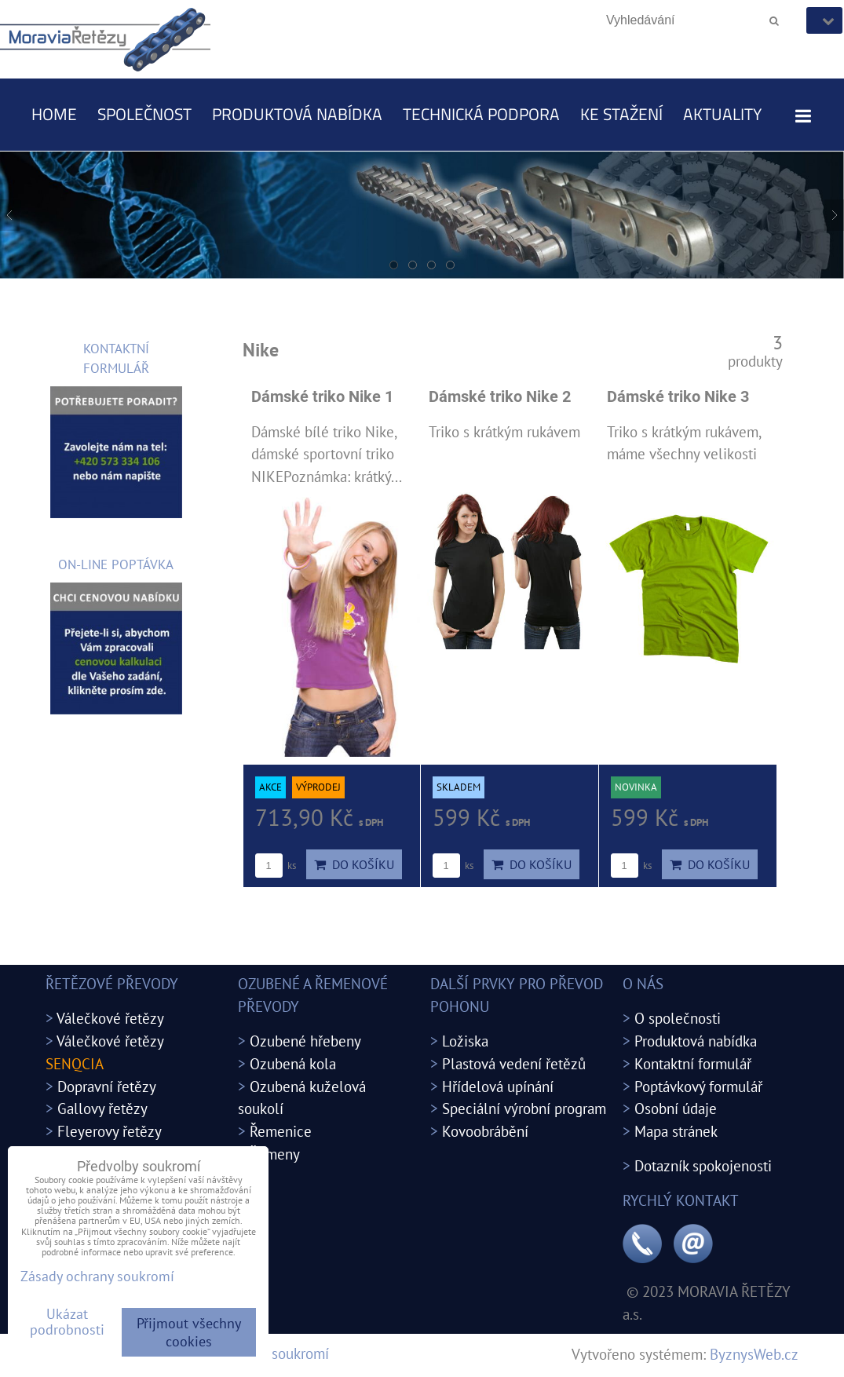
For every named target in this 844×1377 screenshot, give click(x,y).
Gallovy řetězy (102, 1108)
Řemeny (275, 1153)
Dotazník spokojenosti (703, 1165)
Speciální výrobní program (524, 1108)
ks (275, 865)
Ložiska (465, 1040)
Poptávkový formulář (698, 1086)
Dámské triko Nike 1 (322, 397)
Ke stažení (621, 113)
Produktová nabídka (297, 113)
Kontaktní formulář (692, 1063)
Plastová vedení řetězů (514, 1063)
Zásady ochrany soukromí (97, 1276)
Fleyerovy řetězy (109, 1131)
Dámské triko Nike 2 (500, 397)
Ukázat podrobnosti (67, 1322)
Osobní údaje (675, 1108)
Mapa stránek (676, 1131)
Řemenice (281, 1131)
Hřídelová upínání (498, 1086)
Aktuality (722, 113)
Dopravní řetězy (106, 1086)
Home (54, 113)
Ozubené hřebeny (305, 1040)
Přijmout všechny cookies (189, 1332)
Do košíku (354, 864)
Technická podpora (481, 113)
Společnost (144, 113)
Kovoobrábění (485, 1131)
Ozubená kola (293, 1063)
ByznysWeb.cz (754, 1354)
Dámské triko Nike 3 (678, 397)
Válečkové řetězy (110, 1018)
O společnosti (677, 1018)
